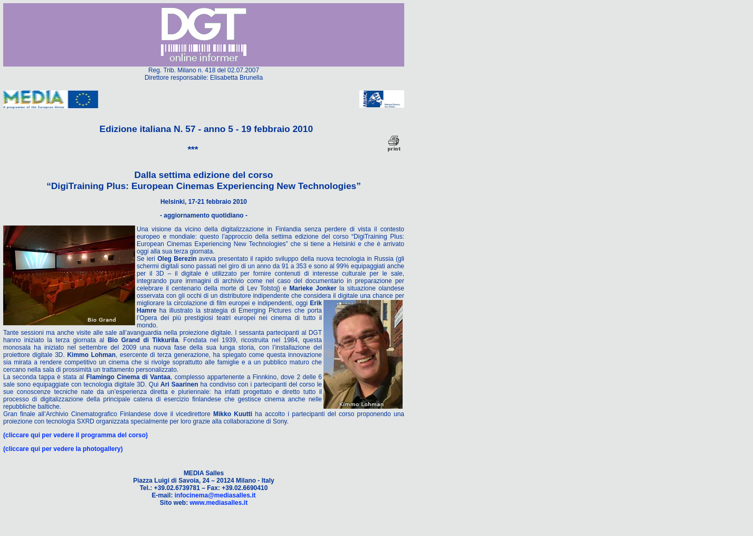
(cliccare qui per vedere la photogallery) (63, 449)
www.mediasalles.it (219, 502)
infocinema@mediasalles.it (215, 495)
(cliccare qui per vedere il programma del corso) (75, 435)
